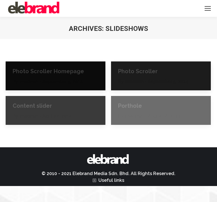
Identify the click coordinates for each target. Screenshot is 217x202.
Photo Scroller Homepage (48, 71)
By (25, 81)
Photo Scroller (138, 71)
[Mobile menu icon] (207, 8)
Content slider (32, 105)
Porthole (130, 105)
